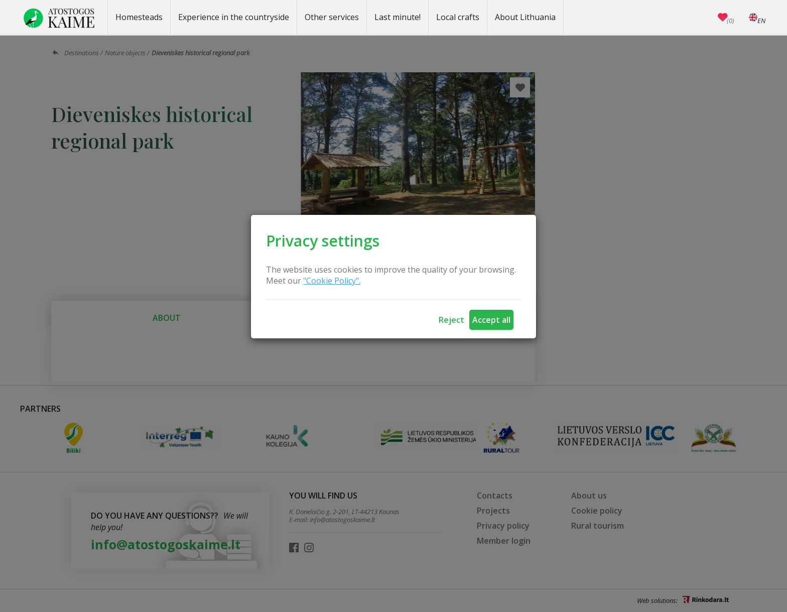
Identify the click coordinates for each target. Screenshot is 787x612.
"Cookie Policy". (331, 280)
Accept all (491, 319)
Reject (451, 319)
